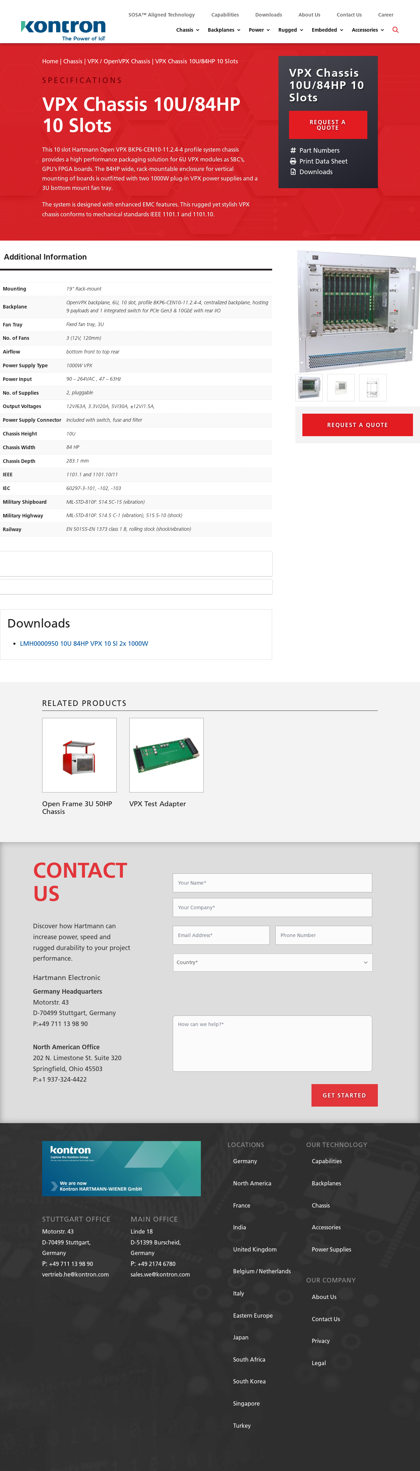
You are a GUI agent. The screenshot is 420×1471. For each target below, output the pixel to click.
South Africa (249, 1359)
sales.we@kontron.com (160, 1274)
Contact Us (349, 15)
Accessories (365, 30)
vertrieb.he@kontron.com (75, 1274)
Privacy (321, 1340)
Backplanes (221, 30)
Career (385, 15)
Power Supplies (331, 1249)
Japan (241, 1337)
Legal (319, 1363)
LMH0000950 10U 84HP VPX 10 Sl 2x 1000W (84, 643)
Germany (245, 1161)
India (239, 1227)
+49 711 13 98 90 (71, 1263)
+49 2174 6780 (157, 1263)
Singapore (246, 1403)
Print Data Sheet (318, 161)
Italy (238, 1293)
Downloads (268, 15)
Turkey (242, 1425)
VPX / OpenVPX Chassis (118, 61)
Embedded (324, 30)
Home (50, 61)
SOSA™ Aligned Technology (162, 15)
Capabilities (225, 15)
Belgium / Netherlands (262, 1271)
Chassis (184, 30)
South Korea (249, 1381)
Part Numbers (314, 150)
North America (252, 1183)
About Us (309, 15)
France (241, 1205)
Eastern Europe (253, 1315)
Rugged (287, 30)
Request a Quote (328, 124)
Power (256, 30)
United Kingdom (255, 1249)
